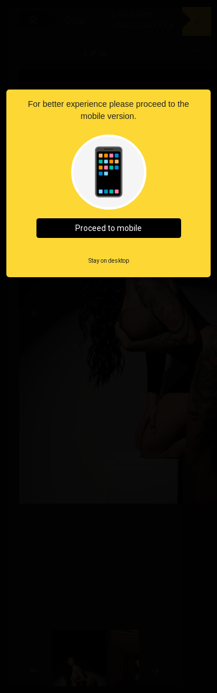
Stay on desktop (109, 261)
